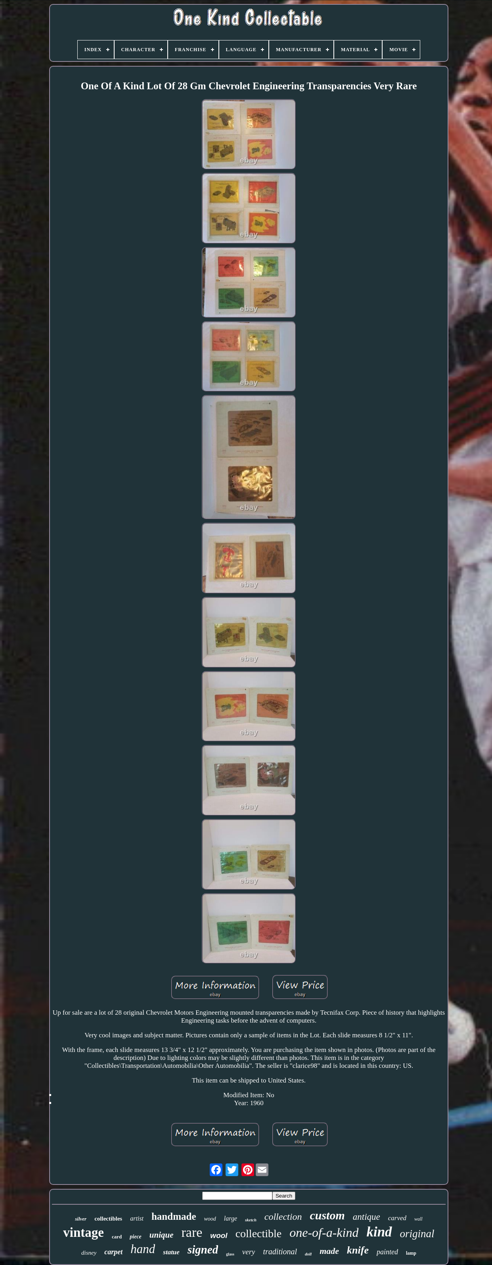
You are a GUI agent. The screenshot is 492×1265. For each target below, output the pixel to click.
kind (379, 1232)
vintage (83, 1232)
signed (203, 1249)
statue (171, 1252)
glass (230, 1254)
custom (327, 1215)
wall (418, 1219)
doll (308, 1254)
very (248, 1252)
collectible (258, 1233)
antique (366, 1217)
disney (88, 1253)
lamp (411, 1253)
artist (137, 1218)
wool (218, 1235)
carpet (113, 1252)
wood (210, 1219)
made (329, 1251)
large (230, 1218)
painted (387, 1252)
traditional (280, 1251)
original (417, 1234)
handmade (173, 1216)
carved (397, 1218)
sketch (251, 1219)
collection (283, 1216)
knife (358, 1250)
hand (142, 1249)
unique (161, 1235)
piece (136, 1237)
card (117, 1237)
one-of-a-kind (323, 1232)
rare (192, 1232)
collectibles (108, 1218)
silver (80, 1219)
